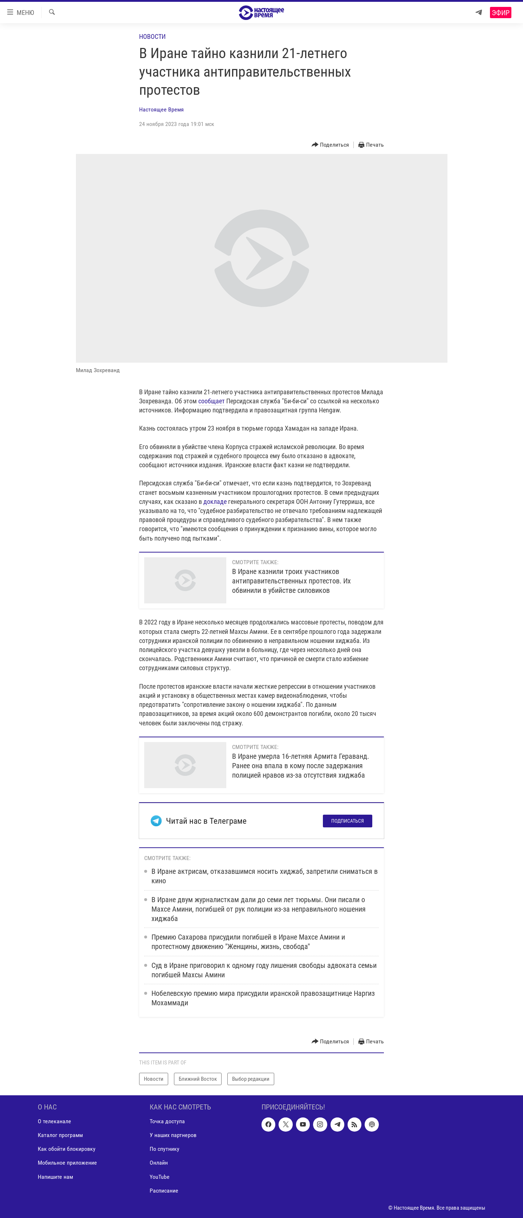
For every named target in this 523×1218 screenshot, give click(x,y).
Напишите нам (55, 1176)
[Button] (330, 145)
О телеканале (54, 1121)
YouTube (160, 1176)
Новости (152, 36)
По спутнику (164, 1149)
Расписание (164, 1190)
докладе (215, 501)
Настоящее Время (161, 109)
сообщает (211, 401)
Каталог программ (60, 1135)
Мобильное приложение (67, 1163)
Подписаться (347, 821)
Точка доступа (167, 1121)
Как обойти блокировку (67, 1149)
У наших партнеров (173, 1135)
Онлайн (159, 1163)
